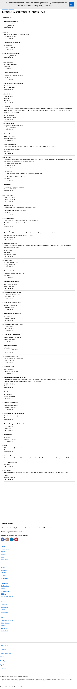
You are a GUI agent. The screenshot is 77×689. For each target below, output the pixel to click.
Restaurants (4, 607)
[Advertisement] (38, 501)
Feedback (3, 649)
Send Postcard (5, 612)
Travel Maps (4, 559)
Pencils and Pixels (19, 686)
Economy (3, 575)
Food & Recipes (5, 591)
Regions (3, 551)
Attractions (4, 604)
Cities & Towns (5, 549)
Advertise (2, 657)
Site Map (2, 661)
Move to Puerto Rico (7, 596)
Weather (3, 625)
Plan (2, 617)
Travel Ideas (4, 631)
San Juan (3, 554)
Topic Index (3, 665)
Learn (2, 565)
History (3, 567)
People (3, 588)
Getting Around (5, 623)
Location (3, 572)
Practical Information (7, 620)
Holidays (3, 594)
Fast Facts (3, 669)
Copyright (2, 676)
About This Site (4, 645)
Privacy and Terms (5, 653)
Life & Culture (5, 586)
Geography (4, 570)
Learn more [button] (48, 5)
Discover (3, 602)
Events (3, 610)
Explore (3, 546)
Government (4, 578)
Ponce (2, 557)
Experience (4, 583)
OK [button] (71, 4)
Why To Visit (4, 628)
